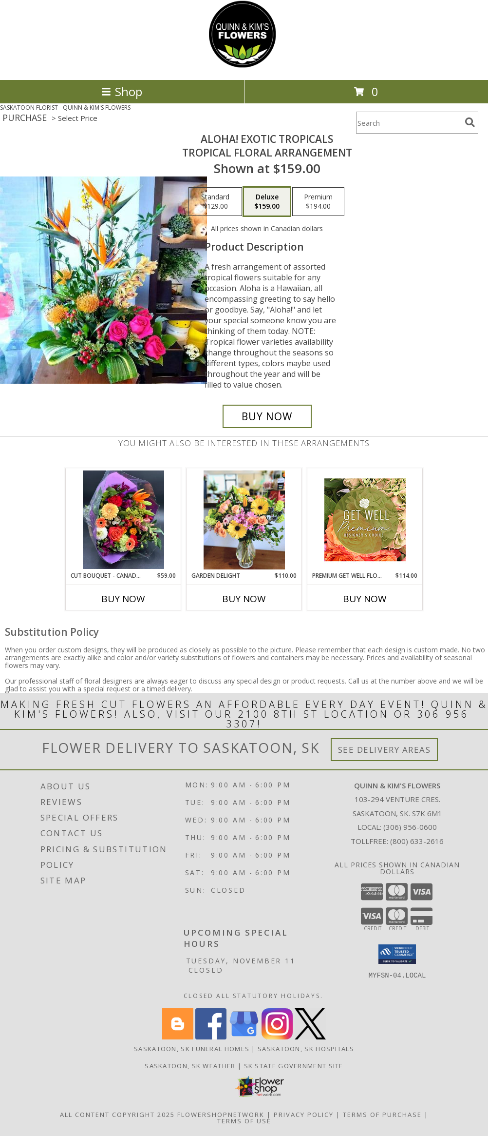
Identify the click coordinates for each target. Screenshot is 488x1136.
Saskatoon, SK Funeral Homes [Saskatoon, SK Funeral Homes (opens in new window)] (191, 1048)
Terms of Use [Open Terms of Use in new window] (244, 1120)
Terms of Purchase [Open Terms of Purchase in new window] (382, 1114)
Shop (121, 91)
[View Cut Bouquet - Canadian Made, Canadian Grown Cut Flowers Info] (123, 519)
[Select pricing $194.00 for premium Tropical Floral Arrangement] (318, 202)
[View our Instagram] (277, 1036)
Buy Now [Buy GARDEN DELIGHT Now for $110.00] (244, 598)
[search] (470, 122)
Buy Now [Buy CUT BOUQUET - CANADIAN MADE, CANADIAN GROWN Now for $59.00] (123, 598)
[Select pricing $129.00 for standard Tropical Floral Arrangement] (215, 202)
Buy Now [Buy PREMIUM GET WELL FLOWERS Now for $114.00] (365, 598)
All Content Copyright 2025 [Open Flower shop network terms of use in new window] (117, 1114)
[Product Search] (409, 122)
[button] (397, 954)
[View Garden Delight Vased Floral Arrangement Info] (244, 519)
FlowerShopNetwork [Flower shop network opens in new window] (220, 1114)
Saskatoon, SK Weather (190, 1065)
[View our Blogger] (177, 1036)
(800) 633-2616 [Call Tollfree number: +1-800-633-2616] (417, 841)
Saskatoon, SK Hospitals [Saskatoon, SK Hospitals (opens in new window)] (306, 1048)
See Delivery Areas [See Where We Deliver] (384, 749)
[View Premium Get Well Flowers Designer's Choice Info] (365, 519)
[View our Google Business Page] (244, 1036)
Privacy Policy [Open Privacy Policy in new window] (304, 1114)
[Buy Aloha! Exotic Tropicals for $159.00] (267, 416)
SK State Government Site (293, 1065)
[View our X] (310, 1036)
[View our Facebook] (210, 1036)
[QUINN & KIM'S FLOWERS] (244, 65)
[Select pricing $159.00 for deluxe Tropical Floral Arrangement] (267, 202)
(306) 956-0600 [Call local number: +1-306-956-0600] (410, 827)
